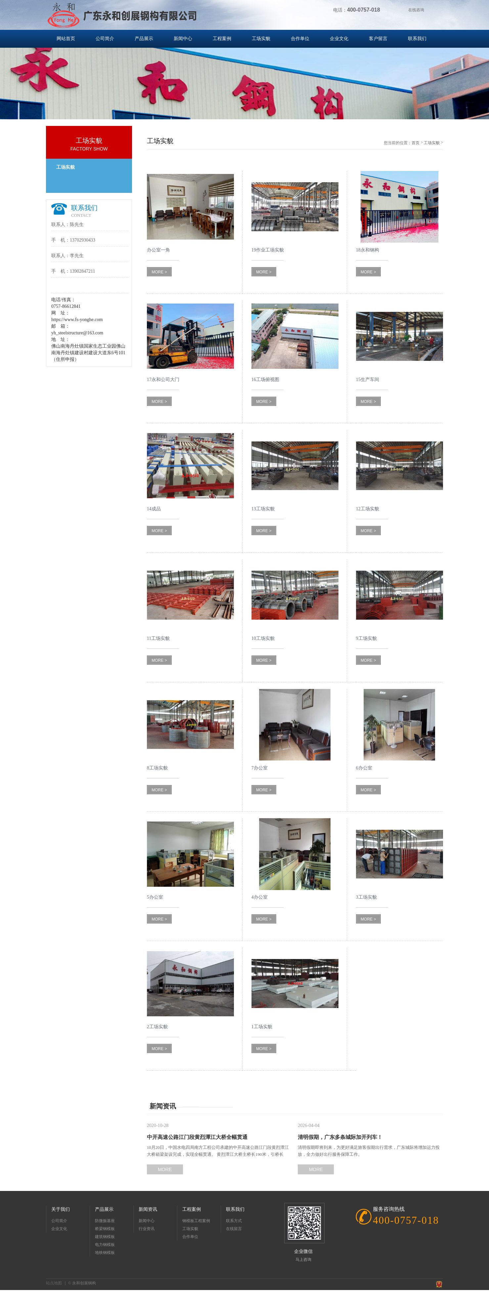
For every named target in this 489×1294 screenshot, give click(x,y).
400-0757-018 (406, 1220)
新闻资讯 (148, 1209)
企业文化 (339, 38)
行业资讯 (147, 1228)
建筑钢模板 (105, 1236)
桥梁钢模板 (105, 1228)
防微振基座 (105, 1220)
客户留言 (378, 38)
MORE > (159, 272)
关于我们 (60, 1209)
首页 (416, 143)
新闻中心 (183, 38)
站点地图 (54, 1283)
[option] (244, 79)
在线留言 (234, 1228)
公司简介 (105, 38)
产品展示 (144, 38)
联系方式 (234, 1220)
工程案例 (222, 38)
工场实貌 (261, 38)
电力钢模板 (105, 1244)
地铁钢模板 (105, 1252)
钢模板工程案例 (196, 1220)
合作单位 (300, 38)
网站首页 (66, 38)
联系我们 (417, 38)
